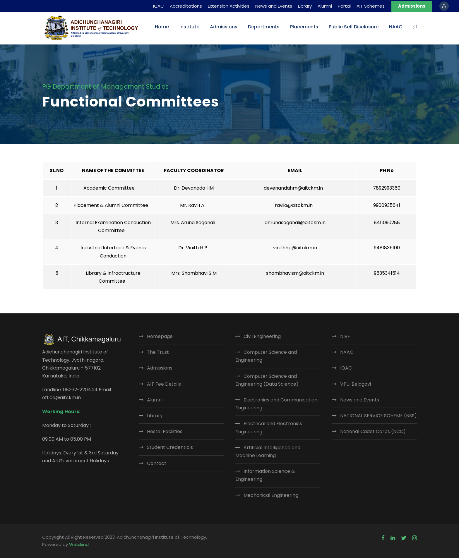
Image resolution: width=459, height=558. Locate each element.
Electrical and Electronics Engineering (268, 427)
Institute (189, 26)
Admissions (411, 6)
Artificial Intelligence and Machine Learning (267, 451)
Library (305, 6)
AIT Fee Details (164, 384)
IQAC (158, 6)
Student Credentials (170, 447)
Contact (156, 463)
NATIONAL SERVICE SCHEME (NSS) (378, 415)
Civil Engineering (262, 336)
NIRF (345, 336)
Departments (264, 26)
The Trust (158, 352)
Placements (304, 26)
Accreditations (186, 6)
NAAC (396, 26)
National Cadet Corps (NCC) (373, 431)
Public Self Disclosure (353, 26)
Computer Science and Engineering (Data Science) (267, 380)
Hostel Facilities (164, 431)
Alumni (325, 6)
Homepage (160, 336)
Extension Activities (228, 6)
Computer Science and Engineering (266, 356)
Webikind (79, 544)
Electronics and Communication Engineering (276, 403)
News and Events (273, 6)
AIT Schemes (371, 6)
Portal (344, 6)
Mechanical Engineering (271, 495)
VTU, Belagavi (355, 384)
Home (162, 26)
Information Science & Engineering (265, 475)
